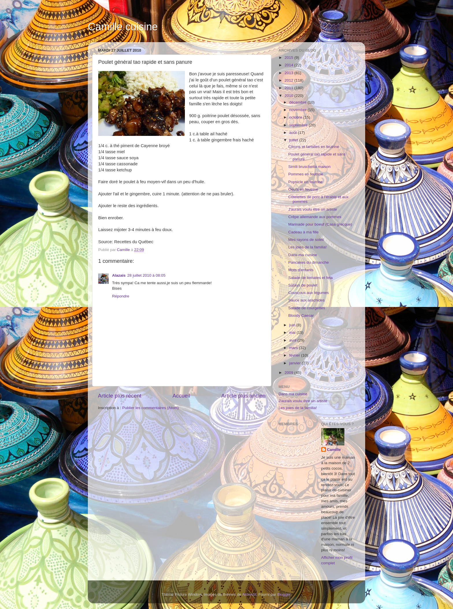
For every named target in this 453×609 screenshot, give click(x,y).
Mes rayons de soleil (306, 239)
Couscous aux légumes (308, 293)
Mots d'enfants (300, 270)
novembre (298, 110)
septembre (299, 125)
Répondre (120, 296)
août (293, 132)
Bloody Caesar (301, 315)
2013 (289, 73)
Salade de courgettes (306, 308)
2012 (289, 80)
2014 (289, 65)
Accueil (181, 396)
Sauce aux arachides (306, 300)
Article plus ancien (243, 396)
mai (293, 332)
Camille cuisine (123, 27)
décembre (298, 102)
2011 (289, 88)
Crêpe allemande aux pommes (314, 217)
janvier (295, 363)
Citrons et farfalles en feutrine (313, 147)
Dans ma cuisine (302, 255)
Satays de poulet (303, 285)
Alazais (119, 275)
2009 (289, 372)
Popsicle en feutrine (305, 182)
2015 (289, 57)
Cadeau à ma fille (303, 232)
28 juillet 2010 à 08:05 (146, 275)
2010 (289, 95)
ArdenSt (249, 594)
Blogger (284, 594)
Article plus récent (119, 396)
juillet (294, 140)
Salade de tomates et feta (310, 278)
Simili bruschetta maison (309, 166)
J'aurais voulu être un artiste (312, 209)
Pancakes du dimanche (308, 262)
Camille (334, 449)
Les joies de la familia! (307, 247)
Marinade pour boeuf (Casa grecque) (320, 224)
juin (292, 325)
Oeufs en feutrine (303, 189)
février (295, 355)
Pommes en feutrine (305, 174)
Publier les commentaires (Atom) (150, 408)
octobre (296, 117)
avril (293, 340)
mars (294, 348)
